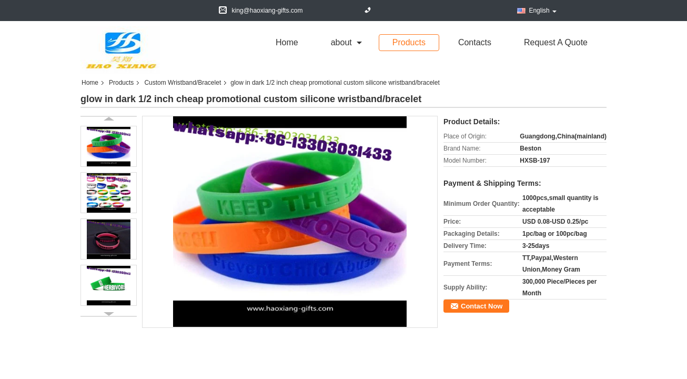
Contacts (474, 42)
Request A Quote (556, 42)
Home (287, 42)
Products (409, 42)
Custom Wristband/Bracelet (182, 82)
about (341, 42)
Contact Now (481, 306)
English (542, 10)
